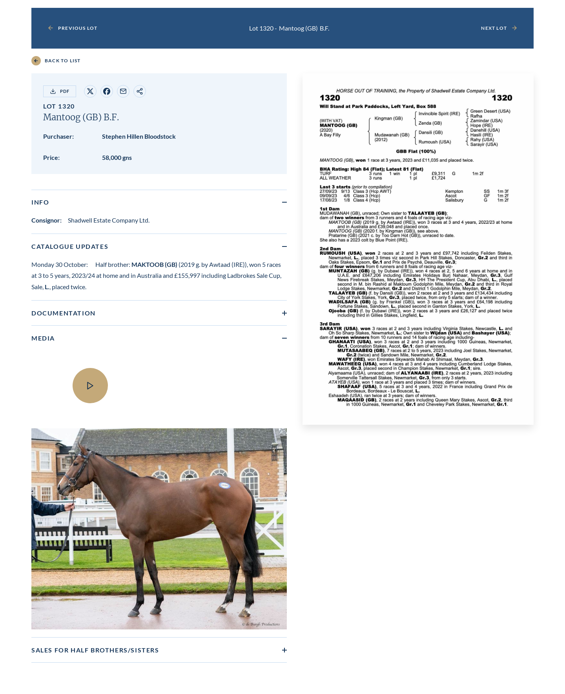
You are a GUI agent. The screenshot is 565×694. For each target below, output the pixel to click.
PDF (59, 91)
